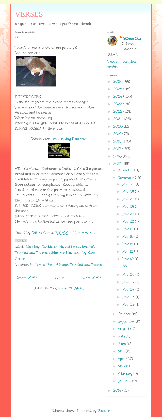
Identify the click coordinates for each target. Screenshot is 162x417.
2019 (117, 133)
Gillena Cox (132, 38)
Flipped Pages (69, 246)
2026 (118, 81)
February (126, 373)
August (124, 328)
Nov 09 (129, 274)
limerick (88, 246)
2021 (118, 118)
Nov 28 (128, 191)
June (122, 343)
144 (17, 37)
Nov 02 (129, 304)
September (127, 321)
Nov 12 (128, 251)
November (126, 177)
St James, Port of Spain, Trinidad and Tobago (66, 264)
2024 (118, 96)
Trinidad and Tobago (31, 252)
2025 (118, 89)
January (125, 381)
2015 (118, 163)
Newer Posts (27, 277)
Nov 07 (129, 282)
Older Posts (92, 277)
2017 (117, 148)
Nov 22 (128, 221)
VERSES (29, 14)
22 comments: (83, 232)
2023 (118, 104)
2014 (117, 390)
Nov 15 (128, 244)
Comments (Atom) (69, 288)
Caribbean (49, 246)
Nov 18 (128, 229)
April (122, 358)
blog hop (33, 246)
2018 (118, 141)
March (123, 366)
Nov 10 (128, 259)
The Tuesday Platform (68, 139)
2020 (118, 126)
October (125, 314)
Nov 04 (129, 289)
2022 (118, 111)
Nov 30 (129, 184)
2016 (118, 156)
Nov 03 (129, 297)
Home (59, 277)
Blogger (104, 410)
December (126, 170)
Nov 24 (128, 206)
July (122, 336)
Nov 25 (128, 199)
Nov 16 (128, 236)
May (122, 351)
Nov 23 (128, 214)
